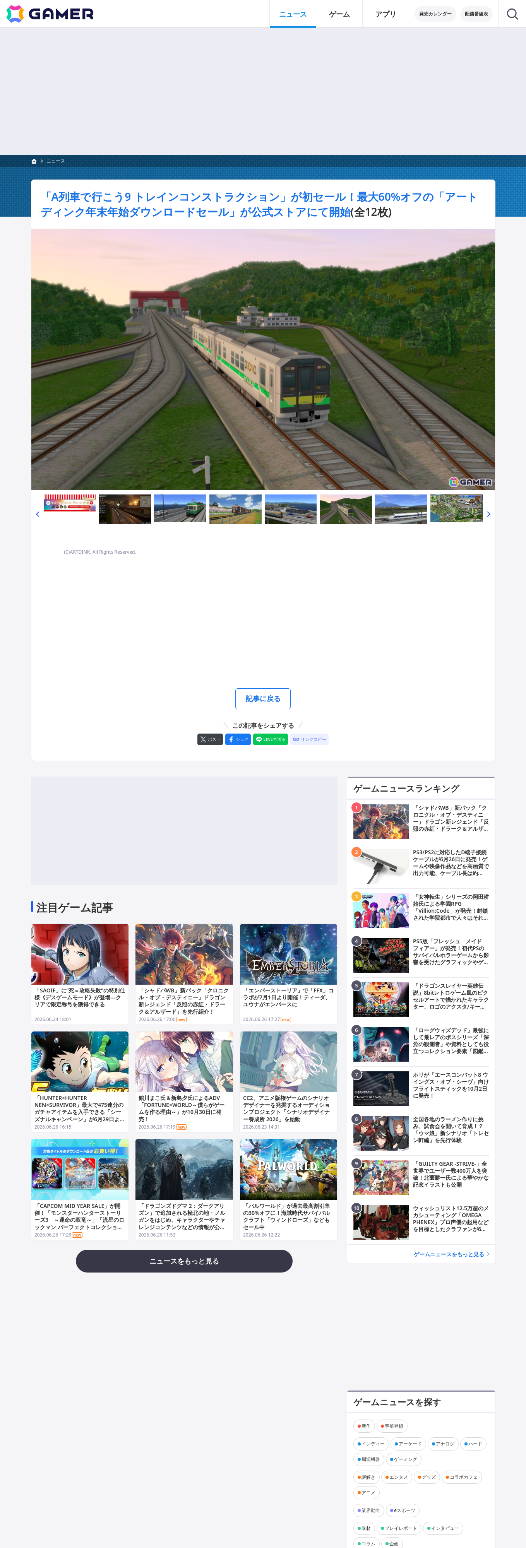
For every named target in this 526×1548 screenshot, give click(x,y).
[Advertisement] (263, 91)
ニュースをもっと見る (184, 1261)
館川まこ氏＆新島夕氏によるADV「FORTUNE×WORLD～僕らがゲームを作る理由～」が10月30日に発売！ (181, 1109)
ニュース (55, 160)
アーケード (410, 1443)
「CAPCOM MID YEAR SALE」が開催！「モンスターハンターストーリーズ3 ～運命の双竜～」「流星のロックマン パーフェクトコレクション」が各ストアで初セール (79, 1220)
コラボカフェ (464, 1476)
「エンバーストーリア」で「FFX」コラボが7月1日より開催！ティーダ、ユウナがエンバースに (288, 997)
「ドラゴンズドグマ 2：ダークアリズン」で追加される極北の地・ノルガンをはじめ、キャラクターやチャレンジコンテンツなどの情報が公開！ (182, 1220)
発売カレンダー (435, 13)
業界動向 (371, 1510)
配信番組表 (476, 13)
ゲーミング (405, 1459)
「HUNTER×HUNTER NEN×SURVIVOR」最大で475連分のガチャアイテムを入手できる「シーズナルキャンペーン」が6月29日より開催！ (79, 1112)
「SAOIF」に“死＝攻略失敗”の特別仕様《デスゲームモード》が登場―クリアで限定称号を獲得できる (79, 997)
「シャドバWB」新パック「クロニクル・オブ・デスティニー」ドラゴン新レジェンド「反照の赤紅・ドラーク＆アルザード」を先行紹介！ (184, 1001)
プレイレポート (401, 1527)
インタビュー (445, 1527)
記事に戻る (263, 698)
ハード (475, 1443)
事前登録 (394, 1425)
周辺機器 (371, 1459)
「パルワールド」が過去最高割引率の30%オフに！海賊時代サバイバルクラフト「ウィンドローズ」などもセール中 (286, 1216)
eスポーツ (404, 1510)
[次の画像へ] (263, 359)
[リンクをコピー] (309, 739)
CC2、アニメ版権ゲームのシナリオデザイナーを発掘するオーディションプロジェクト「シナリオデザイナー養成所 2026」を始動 (286, 1109)
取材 (366, 1527)
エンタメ (398, 1476)
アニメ (368, 1492)
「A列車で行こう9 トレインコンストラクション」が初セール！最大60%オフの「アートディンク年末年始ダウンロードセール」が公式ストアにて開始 (259, 204)
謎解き (368, 1476)
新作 (366, 1425)
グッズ (429, 1476)
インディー (373, 1443)
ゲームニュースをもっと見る (449, 1253)
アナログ (445, 1443)
